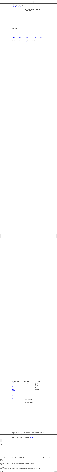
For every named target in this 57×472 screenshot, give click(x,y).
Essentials (13, 398)
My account (13, 382)
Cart (12, 383)
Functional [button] (1, 459)
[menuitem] (22, 6)
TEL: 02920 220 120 (13, 3)
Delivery (13, 385)
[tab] (26, 18)
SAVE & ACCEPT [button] (2, 471)
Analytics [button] (1, 464)
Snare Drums (13, 397)
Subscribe (13, 389)
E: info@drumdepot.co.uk (18, 6)
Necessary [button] (1, 445)
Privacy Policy (31, 437)
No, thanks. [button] (14, 438)
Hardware (13, 399)
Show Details (13, 41)
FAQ (12, 386)
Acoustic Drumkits (14, 395)
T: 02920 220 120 (14, 6)
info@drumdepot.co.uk (27, 387)
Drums (12, 394)
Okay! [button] (12, 438)
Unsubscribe (13, 390)
